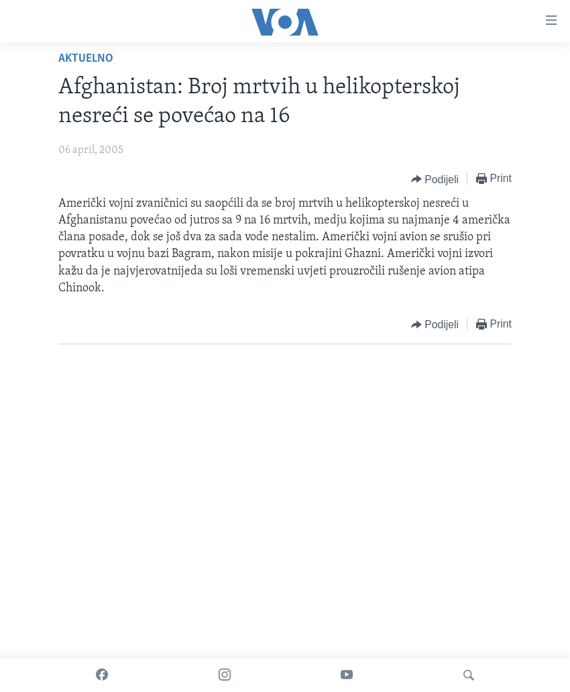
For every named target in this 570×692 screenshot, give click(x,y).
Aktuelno (85, 58)
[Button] (435, 179)
